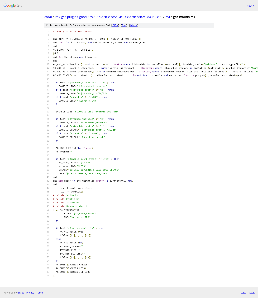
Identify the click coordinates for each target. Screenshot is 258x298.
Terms (40, 292)
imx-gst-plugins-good (71, 17)
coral (48, 17)
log (124, 25)
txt (243, 292)
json (252, 292)
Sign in (251, 5)
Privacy (30, 292)
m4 (167, 17)
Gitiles (20, 292)
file (115, 25)
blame (133, 25)
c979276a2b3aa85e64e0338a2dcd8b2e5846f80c (124, 17)
